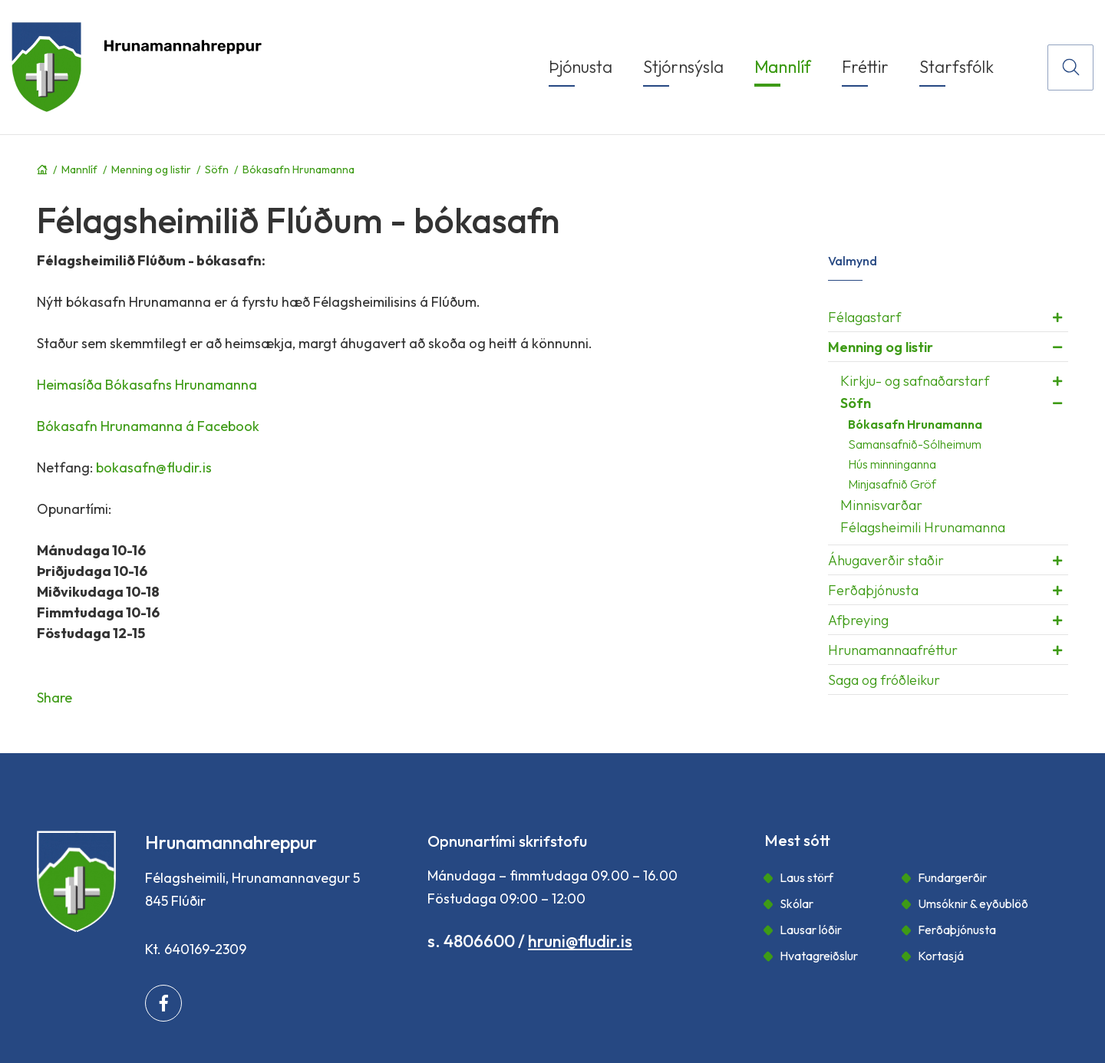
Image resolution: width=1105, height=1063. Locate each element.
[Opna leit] (1070, 67)
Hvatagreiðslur (819, 955)
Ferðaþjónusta (957, 929)
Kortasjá (941, 955)
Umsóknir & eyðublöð (973, 903)
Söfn (217, 169)
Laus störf (806, 877)
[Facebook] (163, 1003)
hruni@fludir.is (580, 941)
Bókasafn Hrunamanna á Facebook (148, 426)
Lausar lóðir (811, 929)
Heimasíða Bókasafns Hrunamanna (147, 384)
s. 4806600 (471, 941)
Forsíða (42, 169)
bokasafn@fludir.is (154, 467)
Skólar (796, 903)
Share (54, 697)
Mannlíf (79, 169)
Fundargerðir (952, 877)
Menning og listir (151, 169)
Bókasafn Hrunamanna (298, 169)
